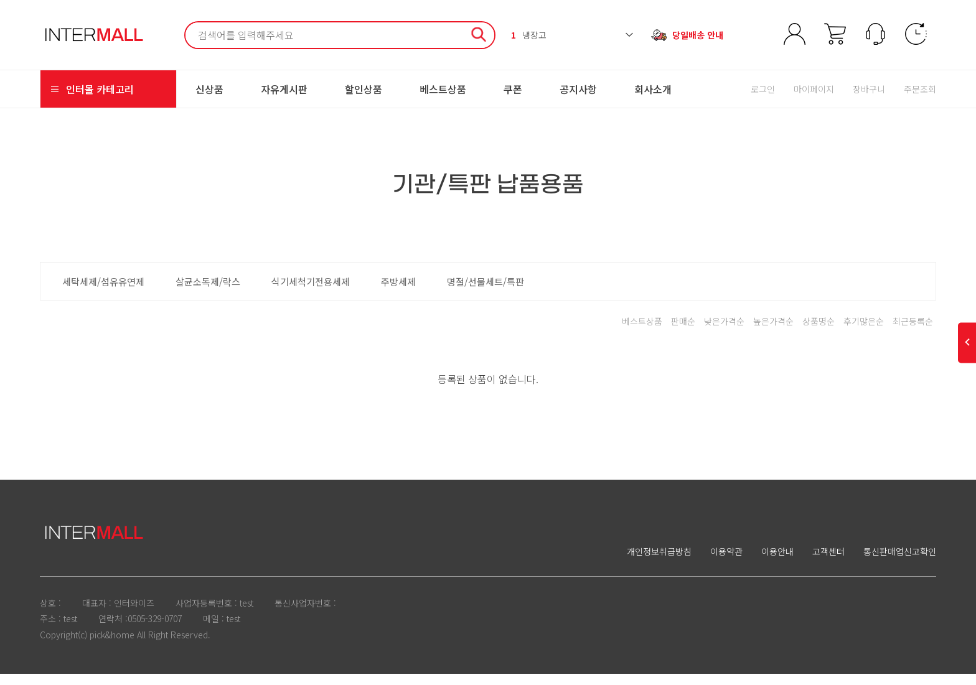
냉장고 (529, 40)
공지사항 (578, 100)
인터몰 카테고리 (92, 100)
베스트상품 (443, 100)
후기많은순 (863, 332)
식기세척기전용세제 (310, 292)
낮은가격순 (724, 332)
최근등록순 (913, 332)
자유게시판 (284, 100)
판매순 (683, 332)
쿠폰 (513, 100)
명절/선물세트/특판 (485, 292)
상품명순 (818, 332)
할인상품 (363, 100)
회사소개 (653, 100)
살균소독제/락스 (208, 292)
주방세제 (398, 292)
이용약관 (726, 562)
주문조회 (920, 100)
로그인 (763, 100)
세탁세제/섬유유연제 (103, 292)
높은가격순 (773, 332)
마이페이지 (814, 100)
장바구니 (869, 100)
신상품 (209, 100)
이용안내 (777, 562)
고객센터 (828, 562)
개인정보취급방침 (659, 562)
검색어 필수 (185, 28)
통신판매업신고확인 (899, 562)
